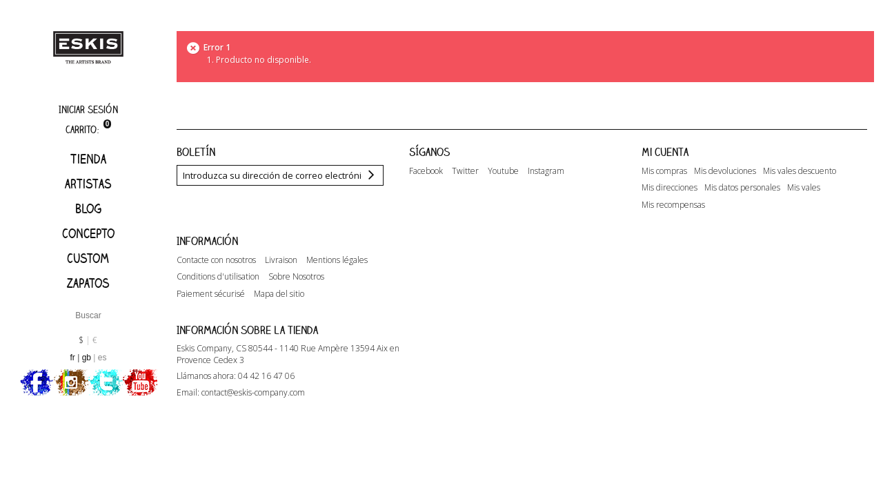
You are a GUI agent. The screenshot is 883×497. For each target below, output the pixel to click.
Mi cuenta (665, 151)
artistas (88, 183)
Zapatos (88, 283)
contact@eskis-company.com (253, 392)
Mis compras (664, 171)
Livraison (281, 260)
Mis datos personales (742, 187)
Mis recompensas (673, 205)
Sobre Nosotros (296, 276)
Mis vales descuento (799, 171)
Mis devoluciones (725, 171)
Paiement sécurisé (211, 294)
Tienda (88, 158)
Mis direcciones (669, 187)
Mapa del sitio (279, 294)
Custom (88, 258)
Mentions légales (337, 260)
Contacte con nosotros (216, 260)
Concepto (88, 233)
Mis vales (803, 187)
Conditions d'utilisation (218, 276)
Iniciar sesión (88, 109)
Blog (88, 208)
